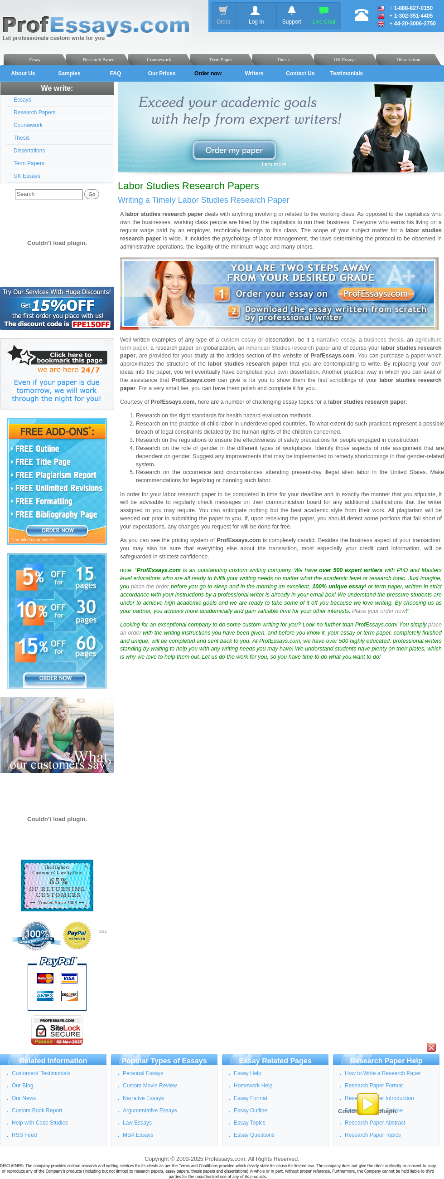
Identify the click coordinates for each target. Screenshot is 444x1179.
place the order (150, 586)
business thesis (383, 340)
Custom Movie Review (150, 1085)
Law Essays (137, 1123)
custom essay (238, 340)
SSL (103, 931)
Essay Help (247, 1073)
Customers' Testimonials (41, 1073)
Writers (254, 73)
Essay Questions (254, 1135)
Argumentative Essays (150, 1110)
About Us (23, 73)
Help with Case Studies (40, 1123)
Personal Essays (143, 1073)
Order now (208, 73)
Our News (24, 1098)
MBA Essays (138, 1135)
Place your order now (378, 611)
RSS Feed (24, 1135)
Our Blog (22, 1085)
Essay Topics (249, 1123)
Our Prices (162, 73)
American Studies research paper (288, 348)
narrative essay (336, 340)
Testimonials (346, 73)
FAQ (115, 73)
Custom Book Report (37, 1110)
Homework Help (253, 1085)
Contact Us (300, 73)
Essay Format (250, 1098)
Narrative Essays (143, 1098)
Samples (69, 73)
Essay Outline (250, 1110)
